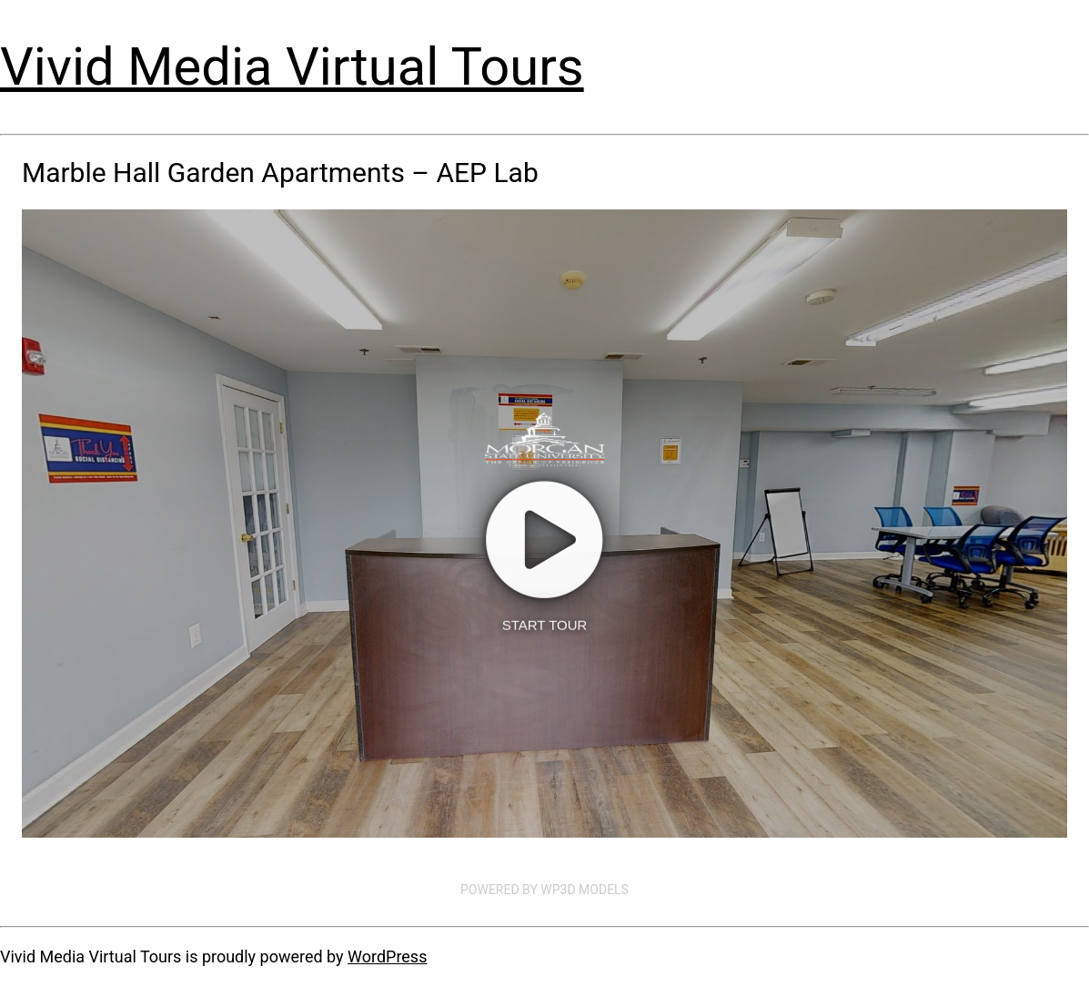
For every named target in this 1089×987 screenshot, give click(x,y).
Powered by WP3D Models (544, 889)
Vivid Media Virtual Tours (292, 66)
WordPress (387, 956)
